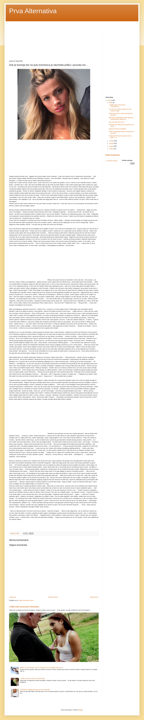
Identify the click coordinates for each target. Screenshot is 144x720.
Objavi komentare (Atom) (26, 600)
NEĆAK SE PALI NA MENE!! (117, 129)
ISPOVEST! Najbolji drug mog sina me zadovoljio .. (35, 689)
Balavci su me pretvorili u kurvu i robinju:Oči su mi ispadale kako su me (41, 667)
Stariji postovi (94, 597)
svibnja (111, 141)
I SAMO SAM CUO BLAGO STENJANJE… (24, 607)
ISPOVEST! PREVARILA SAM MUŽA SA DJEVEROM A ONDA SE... (121, 118)
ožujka (111, 146)
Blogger (80, 710)
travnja (111, 143)
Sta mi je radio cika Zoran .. (117, 122)
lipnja (111, 102)
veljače (111, 149)
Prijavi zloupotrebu (112, 155)
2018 (109, 100)
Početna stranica (53, 597)
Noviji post (13, 597)
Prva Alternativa (33, 11)
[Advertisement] (28, 40)
